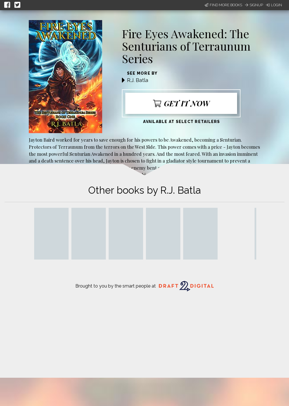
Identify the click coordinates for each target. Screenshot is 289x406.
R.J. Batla (137, 80)
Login (274, 5)
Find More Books (223, 5)
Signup (254, 5)
